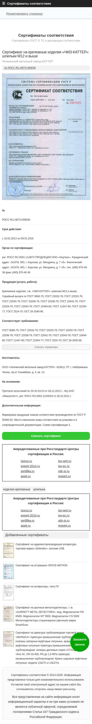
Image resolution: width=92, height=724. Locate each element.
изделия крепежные (16, 489)
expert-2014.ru (30, 466)
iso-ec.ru (63, 466)
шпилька (39, 489)
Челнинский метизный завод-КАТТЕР (27, 61)
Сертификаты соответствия (46, 35)
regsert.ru (64, 476)
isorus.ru (26, 461)
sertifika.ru (28, 471)
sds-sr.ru (63, 471)
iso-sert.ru (64, 461)
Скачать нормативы (46, 347)
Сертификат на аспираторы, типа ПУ (37, 586)
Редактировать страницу (24, 13)
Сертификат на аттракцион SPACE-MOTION (41, 565)
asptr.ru (26, 476)
